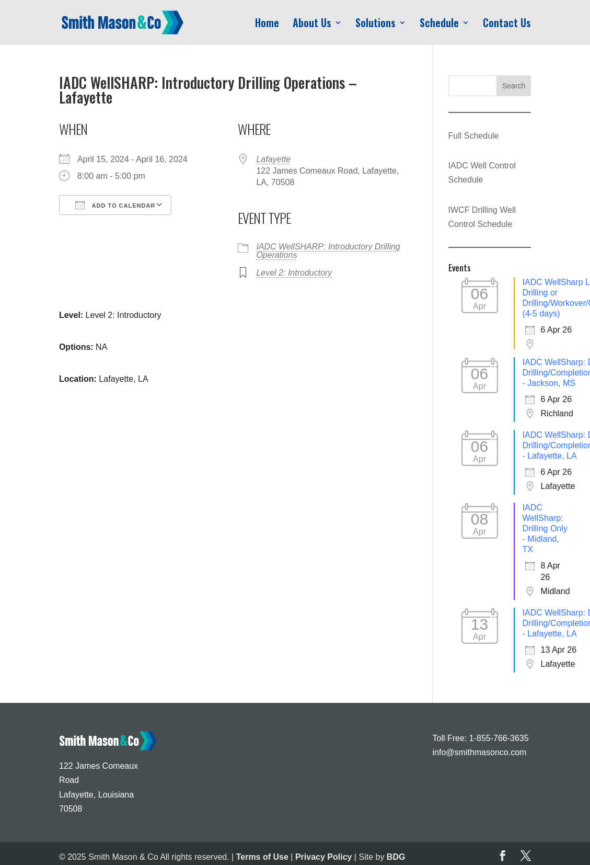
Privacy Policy (323, 856)
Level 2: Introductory (294, 272)
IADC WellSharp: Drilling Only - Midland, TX (545, 528)
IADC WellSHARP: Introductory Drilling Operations (328, 250)
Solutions (375, 24)
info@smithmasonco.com (480, 752)
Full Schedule (473, 135)
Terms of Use (262, 856)
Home (267, 24)
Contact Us (507, 24)
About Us (312, 24)
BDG (396, 856)
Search (513, 86)
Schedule (439, 24)
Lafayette (273, 159)
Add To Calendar (115, 205)
